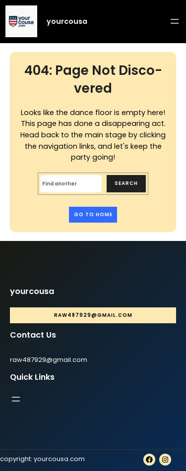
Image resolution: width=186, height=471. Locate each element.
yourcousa (67, 21)
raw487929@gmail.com (93, 315)
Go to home (93, 214)
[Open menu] (175, 21)
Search (126, 183)
